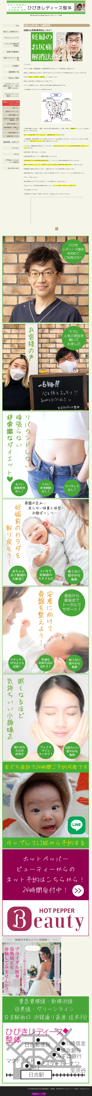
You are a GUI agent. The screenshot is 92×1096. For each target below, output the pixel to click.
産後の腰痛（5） (13, 132)
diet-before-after (13, 168)
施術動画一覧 (14, 72)
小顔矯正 (15, 66)
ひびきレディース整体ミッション (12, 95)
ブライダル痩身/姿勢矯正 (12, 45)
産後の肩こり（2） (13, 136)
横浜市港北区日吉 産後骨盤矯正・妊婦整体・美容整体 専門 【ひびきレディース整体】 (55, 1088)
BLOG (16, 154)
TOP (17, 26)
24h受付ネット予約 (39, 1094)
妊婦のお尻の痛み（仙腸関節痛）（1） (11, 119)
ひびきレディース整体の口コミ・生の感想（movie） (11, 86)
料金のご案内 (14, 78)
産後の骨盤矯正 (13, 52)
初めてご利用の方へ (11, 32)
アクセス (15, 148)
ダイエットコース (12, 38)
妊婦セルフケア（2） (12, 111)
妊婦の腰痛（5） (13, 115)
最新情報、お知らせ (11, 142)
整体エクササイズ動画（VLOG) (11, 103)
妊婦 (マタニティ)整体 (11, 59)
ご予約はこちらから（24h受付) (12, 161)
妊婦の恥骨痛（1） (13, 124)
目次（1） (16, 108)
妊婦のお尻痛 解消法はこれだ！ (38, 30)
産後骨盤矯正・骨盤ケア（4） (11, 128)
